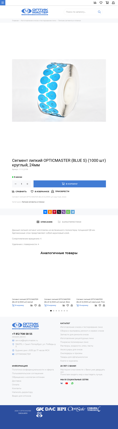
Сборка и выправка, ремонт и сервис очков (82, 331)
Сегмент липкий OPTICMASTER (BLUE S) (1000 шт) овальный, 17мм (90, 300)
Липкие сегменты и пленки (33, 202)
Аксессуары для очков (71, 349)
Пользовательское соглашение (27, 373)
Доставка (16, 381)
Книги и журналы (69, 361)
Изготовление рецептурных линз (77, 338)
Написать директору (22, 392)
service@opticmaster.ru (26, 340)
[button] (51, 310)
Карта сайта (22, 413)
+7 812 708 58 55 (22, 333)
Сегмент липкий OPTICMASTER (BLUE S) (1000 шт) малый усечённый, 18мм (25, 300)
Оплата (15, 384)
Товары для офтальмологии (74, 357)
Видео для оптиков (21, 396)
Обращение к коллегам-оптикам (28, 377)
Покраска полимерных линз (74, 342)
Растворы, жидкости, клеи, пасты (76, 346)
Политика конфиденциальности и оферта (33, 369)
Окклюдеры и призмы (71, 353)
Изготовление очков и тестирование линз (81, 327)
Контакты (16, 388)
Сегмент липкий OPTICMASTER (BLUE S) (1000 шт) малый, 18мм (57, 300)
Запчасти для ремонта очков (74, 334)
